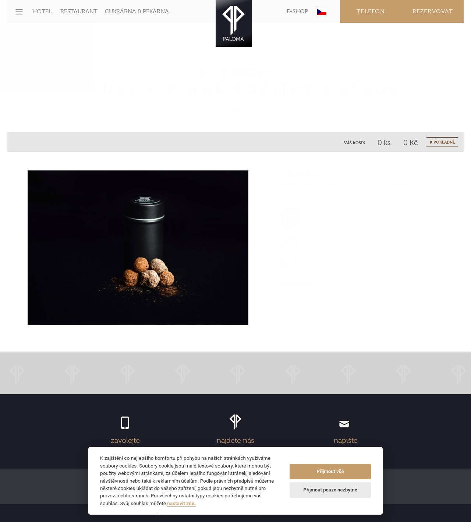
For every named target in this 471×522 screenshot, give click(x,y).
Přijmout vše (330, 471)
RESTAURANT (79, 11)
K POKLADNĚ (442, 142)
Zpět (235, 110)
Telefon (371, 11)
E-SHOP (297, 11)
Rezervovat (432, 11)
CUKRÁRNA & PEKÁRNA (137, 11)
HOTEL (42, 11)
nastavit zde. (181, 503)
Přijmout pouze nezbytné (330, 490)
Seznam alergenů (303, 281)
